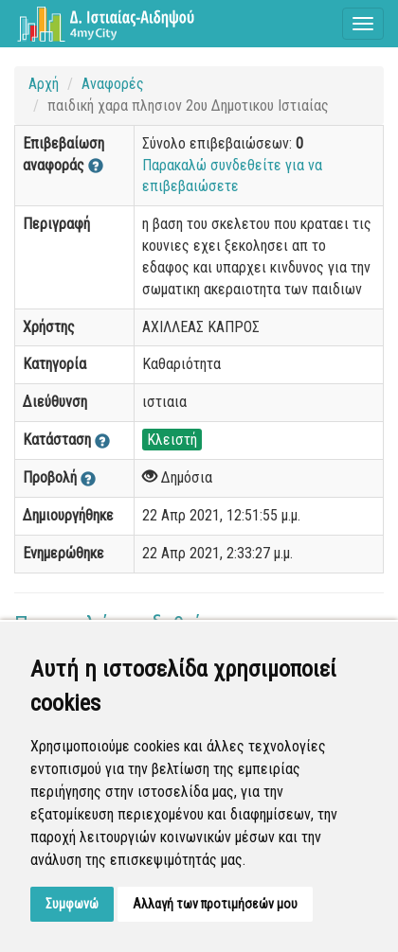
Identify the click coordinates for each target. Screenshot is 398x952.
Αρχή (43, 84)
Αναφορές (112, 84)
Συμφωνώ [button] (72, 903)
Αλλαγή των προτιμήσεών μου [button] (215, 903)
